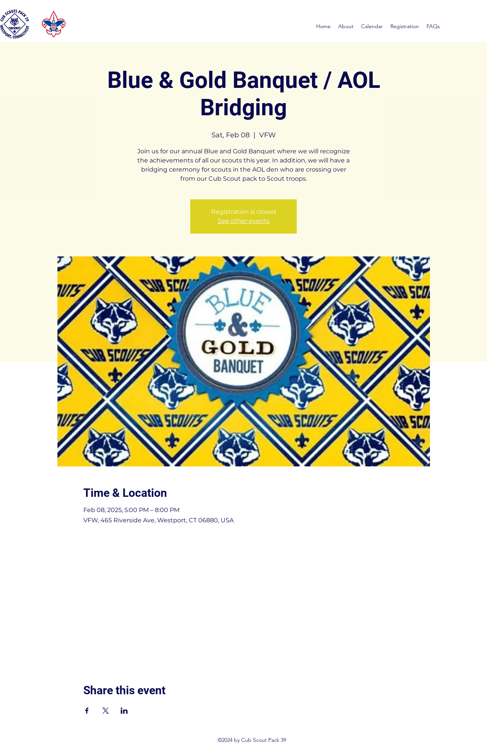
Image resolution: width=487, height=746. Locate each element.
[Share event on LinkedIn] (124, 711)
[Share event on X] (105, 711)
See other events (244, 220)
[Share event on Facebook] (87, 711)
